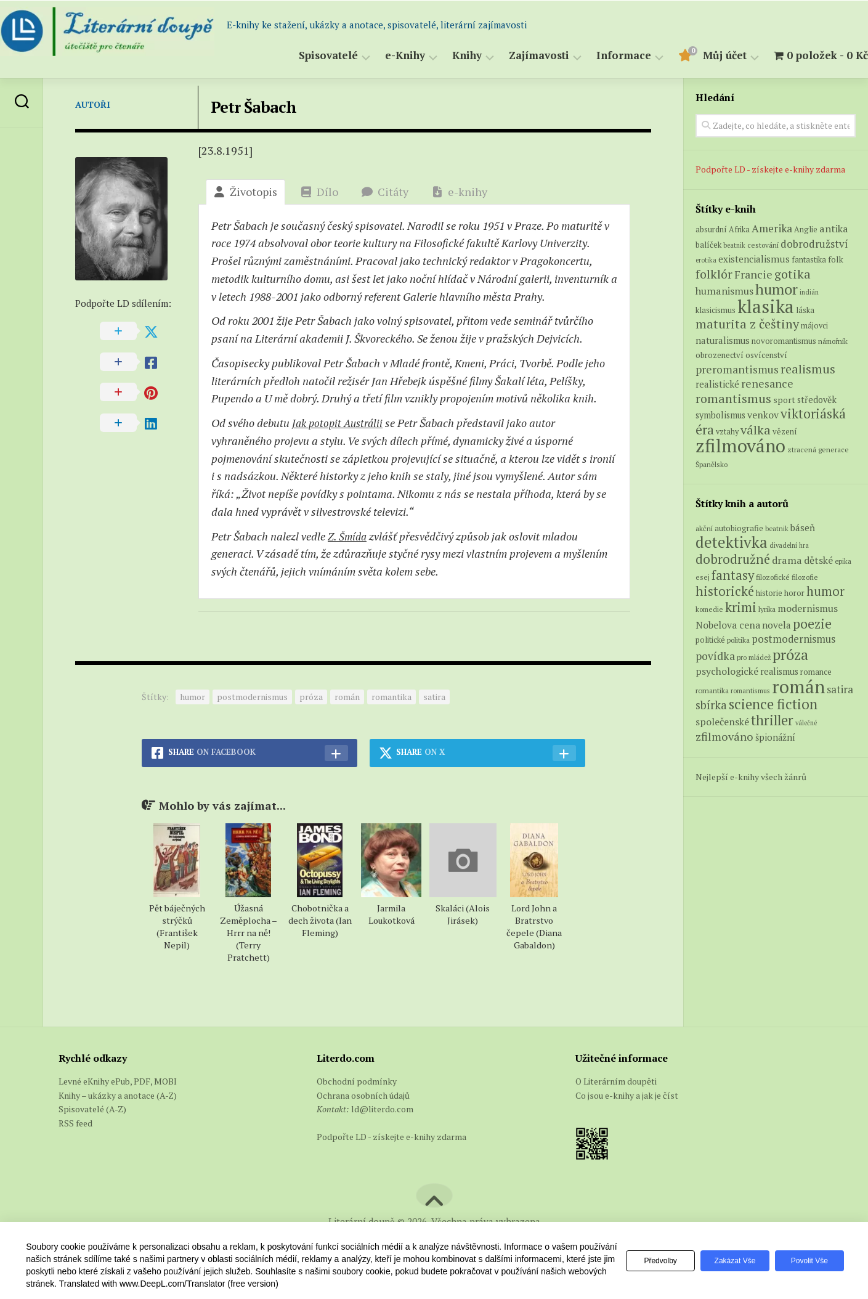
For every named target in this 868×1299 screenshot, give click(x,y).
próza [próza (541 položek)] (790, 654)
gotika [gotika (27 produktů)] (792, 274)
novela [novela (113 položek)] (776, 625)
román (347, 696)
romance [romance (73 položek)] (816, 672)
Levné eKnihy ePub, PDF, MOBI (118, 1081)
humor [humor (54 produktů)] (776, 289)
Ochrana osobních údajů (363, 1095)
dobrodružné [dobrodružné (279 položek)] (733, 559)
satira (434, 696)
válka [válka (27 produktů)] (755, 429)
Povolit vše (807, 1260)
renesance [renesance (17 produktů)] (767, 384)
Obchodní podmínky (357, 1081)
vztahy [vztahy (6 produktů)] (727, 431)
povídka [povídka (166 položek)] (715, 656)
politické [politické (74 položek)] (710, 639)
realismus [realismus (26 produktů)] (808, 368)
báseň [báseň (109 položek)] (802, 527)
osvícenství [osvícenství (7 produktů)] (766, 354)
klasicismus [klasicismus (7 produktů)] (716, 310)
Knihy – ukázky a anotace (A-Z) (118, 1095)
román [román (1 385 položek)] (798, 686)
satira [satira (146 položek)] (840, 689)
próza (311, 696)
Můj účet (700, 55)
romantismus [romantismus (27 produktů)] (733, 398)
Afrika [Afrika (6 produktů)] (739, 229)
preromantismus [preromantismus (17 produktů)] (737, 369)
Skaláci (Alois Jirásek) (463, 914)
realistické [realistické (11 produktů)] (717, 384)
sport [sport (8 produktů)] (784, 399)
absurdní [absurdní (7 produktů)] (711, 229)
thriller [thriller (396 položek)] (772, 720)
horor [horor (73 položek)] (794, 593)
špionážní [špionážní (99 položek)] (775, 737)
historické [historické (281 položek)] (725, 591)
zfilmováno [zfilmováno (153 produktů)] (740, 445)
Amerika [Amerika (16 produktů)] (772, 228)
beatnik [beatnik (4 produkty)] (734, 245)
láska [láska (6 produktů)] (805, 310)
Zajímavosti (514, 55)
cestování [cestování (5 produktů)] (763, 245)
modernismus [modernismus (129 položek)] (807, 608)
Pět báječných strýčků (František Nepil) (177, 926)
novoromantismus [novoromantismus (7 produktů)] (784, 340)
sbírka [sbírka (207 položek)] (711, 704)
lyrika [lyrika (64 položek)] (767, 609)
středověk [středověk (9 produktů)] (817, 399)
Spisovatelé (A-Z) (92, 1109)
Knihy (442, 55)
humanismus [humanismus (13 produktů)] (724, 291)
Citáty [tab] (385, 191)
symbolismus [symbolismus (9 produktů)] (720, 415)
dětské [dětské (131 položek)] (818, 560)
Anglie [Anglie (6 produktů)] (805, 229)
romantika (391, 696)
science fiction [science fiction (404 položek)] (773, 704)
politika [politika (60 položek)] (738, 640)
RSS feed (75, 1123)
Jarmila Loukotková (391, 914)
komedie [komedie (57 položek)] (709, 609)
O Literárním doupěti (616, 1081)
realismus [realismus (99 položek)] (779, 671)
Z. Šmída (348, 536)
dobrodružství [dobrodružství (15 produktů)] (814, 244)
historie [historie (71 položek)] (769, 593)
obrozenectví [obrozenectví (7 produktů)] (720, 354)
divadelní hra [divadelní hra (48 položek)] (789, 545)
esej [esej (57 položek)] (703, 577)
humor (192, 696)
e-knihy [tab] (459, 191)
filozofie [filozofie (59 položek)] (805, 577)
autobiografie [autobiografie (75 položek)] (739, 528)
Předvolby (651, 1260)
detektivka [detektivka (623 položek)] (732, 542)
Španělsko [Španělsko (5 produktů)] (712, 464)
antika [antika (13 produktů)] (833, 228)
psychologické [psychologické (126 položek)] (727, 671)
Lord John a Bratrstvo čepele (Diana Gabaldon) (534, 926)
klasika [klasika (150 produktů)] (765, 306)
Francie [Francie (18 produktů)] (753, 274)
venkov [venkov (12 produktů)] (763, 415)
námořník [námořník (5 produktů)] (833, 341)
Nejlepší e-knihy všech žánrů (751, 777)
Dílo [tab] (319, 191)
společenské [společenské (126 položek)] (722, 721)
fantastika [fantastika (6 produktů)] (809, 260)
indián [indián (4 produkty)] (809, 292)
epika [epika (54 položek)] (843, 561)
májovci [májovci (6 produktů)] (814, 325)
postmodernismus (252, 696)
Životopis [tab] (245, 191)
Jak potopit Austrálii (340, 422)
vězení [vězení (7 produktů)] (785, 431)
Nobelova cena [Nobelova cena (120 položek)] (728, 625)
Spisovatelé (303, 55)
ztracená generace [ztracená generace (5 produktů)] (818, 449)
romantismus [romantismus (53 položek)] (750, 690)
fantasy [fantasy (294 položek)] (733, 575)
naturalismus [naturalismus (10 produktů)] (723, 340)
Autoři (92, 104)
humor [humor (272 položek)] (825, 591)
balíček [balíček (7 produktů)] (708, 244)
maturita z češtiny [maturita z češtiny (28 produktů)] (747, 324)
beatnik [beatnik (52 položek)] (777, 528)
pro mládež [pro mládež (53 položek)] (754, 657)
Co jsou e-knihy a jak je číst (626, 1095)
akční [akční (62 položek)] (704, 528)
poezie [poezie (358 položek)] (812, 623)
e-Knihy (380, 55)
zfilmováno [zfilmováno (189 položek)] (724, 736)
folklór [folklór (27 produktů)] (714, 274)
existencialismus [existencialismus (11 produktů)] (754, 259)
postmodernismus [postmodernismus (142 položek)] (793, 639)
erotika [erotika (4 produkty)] (706, 260)
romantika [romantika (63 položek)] (712, 690)
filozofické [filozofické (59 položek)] (773, 577)
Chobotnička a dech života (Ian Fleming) (320, 920)
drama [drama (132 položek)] (787, 560)
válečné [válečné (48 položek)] (806, 723)
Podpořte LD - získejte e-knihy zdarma (770, 169)
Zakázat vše (729, 1260)
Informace (599, 55)
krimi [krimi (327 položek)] (740, 607)
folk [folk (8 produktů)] (835, 259)
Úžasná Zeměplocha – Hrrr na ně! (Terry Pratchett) (248, 932)
